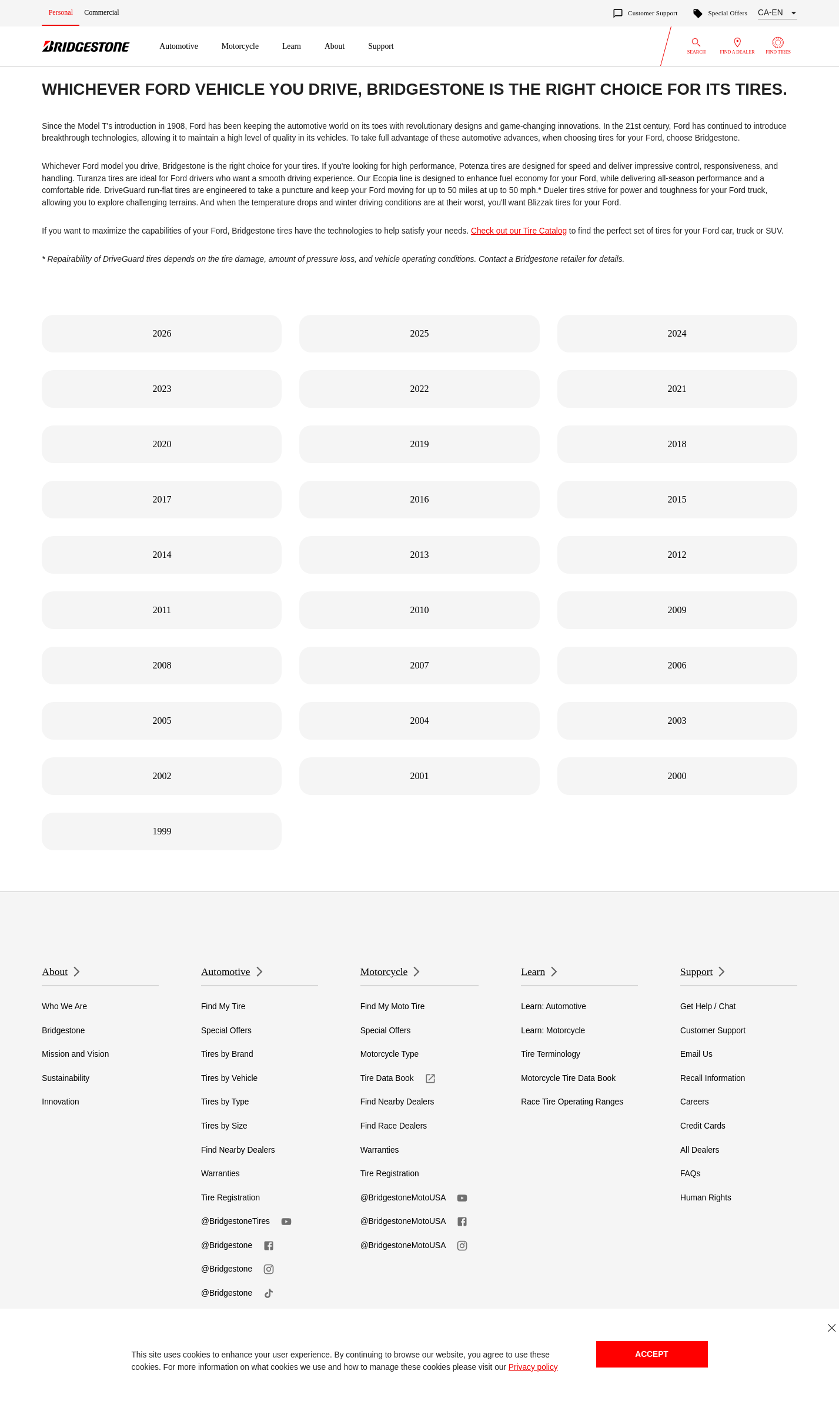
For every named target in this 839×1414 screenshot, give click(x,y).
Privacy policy (533, 1367)
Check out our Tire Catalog (519, 231)
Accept (651, 1354)
